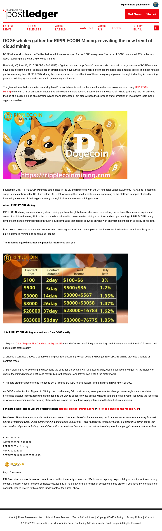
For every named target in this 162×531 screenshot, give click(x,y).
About (11, 517)
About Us (103, 28)
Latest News (8, 28)
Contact (86, 27)
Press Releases (33, 28)
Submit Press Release (57, 517)
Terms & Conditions (83, 517)
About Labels (60, 28)
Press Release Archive (30, 517)
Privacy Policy (134, 517)
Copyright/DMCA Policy (110, 517)
